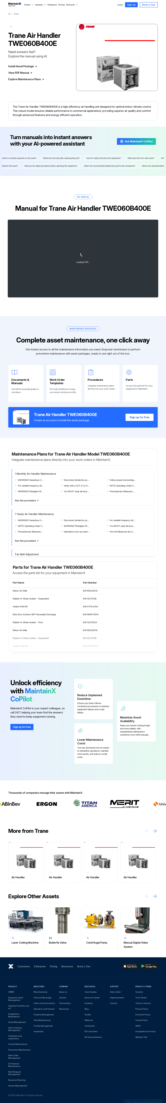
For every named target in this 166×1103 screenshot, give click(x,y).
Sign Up (131, 4)
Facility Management (43, 1026)
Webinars (89, 1020)
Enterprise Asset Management (15, 999)
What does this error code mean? (142, 158)
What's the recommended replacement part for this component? (108, 166)
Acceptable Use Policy (145, 1031)
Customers (24, 966)
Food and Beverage (42, 998)
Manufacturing (40, 992)
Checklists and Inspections (15, 1037)
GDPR (137, 1026)
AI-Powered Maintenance (14, 1065)
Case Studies (91, 992)
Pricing (61, 5)
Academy (89, 1003)
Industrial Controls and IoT (18, 1007)
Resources (67, 966)
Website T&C (141, 1037)
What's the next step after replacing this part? (63, 158)
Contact (113, 1003)
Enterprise (52, 5)
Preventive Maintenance (19, 1050)
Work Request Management (14, 1073)
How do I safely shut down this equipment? (105, 158)
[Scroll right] (155, 831)
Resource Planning (16, 1080)
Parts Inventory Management (15, 1029)
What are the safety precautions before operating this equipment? (49, 166)
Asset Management (17, 1022)
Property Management (44, 1015)
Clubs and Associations (44, 1003)
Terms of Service (143, 1003)
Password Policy (142, 1015)
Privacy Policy (141, 1009)
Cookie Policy (141, 1020)
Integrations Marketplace (14, 1015)
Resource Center (92, 998)
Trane (16, 14)
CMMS (11, 992)
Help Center (115, 992)
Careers (62, 998)
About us (63, 992)
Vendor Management (17, 1086)
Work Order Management (14, 1056)
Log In (120, 5)
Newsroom (64, 1009)
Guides (88, 1015)
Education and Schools (44, 1009)
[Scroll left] (147, 831)
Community (90, 1026)
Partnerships (65, 1003)
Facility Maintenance (17, 1044)
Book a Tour (148, 4)
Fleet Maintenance (42, 1020)
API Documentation (93, 1037)
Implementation (117, 998)
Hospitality (38, 1031)
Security (139, 992)
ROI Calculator (91, 1031)
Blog (87, 1009)
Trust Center (141, 998)
